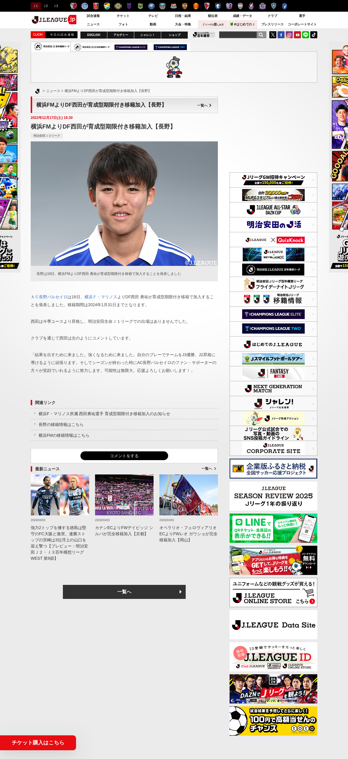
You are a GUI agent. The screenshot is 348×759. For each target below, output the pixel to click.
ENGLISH (93, 35)
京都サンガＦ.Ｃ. (207, 6)
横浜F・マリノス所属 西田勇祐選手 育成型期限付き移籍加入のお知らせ (104, 413)
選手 (302, 16)
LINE (305, 34)
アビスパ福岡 (273, 6)
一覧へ (204, 105)
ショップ (174, 35)
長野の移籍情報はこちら (61, 424)
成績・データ (242, 16)
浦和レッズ (95, 6)
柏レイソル (118, 6)
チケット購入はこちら (38, 743)
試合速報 (93, 16)
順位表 (213, 16)
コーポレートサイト (302, 24)
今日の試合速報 (62, 34)
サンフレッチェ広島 (262, 6)
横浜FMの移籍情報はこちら (64, 435)
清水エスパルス (184, 6)
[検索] (261, 34)
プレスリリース (272, 24)
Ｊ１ (34, 6)
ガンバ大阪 (218, 6)
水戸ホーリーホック (84, 6)
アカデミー (120, 35)
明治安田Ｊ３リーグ (47, 135)
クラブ (272, 16)
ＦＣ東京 (129, 6)
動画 (153, 24)
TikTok (313, 34)
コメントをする (124, 455)
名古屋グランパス (195, 6)
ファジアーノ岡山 (251, 6)
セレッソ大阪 (229, 6)
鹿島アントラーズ (73, 6)
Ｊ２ (45, 6)
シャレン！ (147, 35)
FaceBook (281, 34)
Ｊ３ (55, 6)
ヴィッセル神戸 (240, 6)
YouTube (297, 34)
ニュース (93, 24)
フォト (123, 24)
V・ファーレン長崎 (284, 6)
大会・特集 (183, 24)
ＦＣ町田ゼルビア (151, 6)
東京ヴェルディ (140, 6)
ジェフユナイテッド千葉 (107, 6)
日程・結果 (183, 16)
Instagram (289, 34)
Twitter (272, 34)
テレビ (153, 16)
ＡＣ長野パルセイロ (49, 296)
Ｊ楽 (212, 24)
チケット (123, 16)
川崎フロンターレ (162, 6)
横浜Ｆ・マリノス (101, 296)
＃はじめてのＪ (242, 24)
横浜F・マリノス (173, 6)
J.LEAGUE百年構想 (204, 34)
